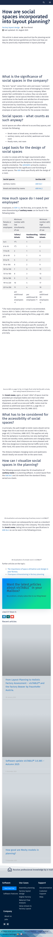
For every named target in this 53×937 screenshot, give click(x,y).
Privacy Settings (9, 934)
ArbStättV (26, 165)
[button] (4, 616)
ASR (19, 170)
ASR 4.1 (17, 208)
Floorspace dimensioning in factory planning (26, 574)
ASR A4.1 (38, 184)
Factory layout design (11, 27)
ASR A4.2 (38, 188)
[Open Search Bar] (44, 2)
